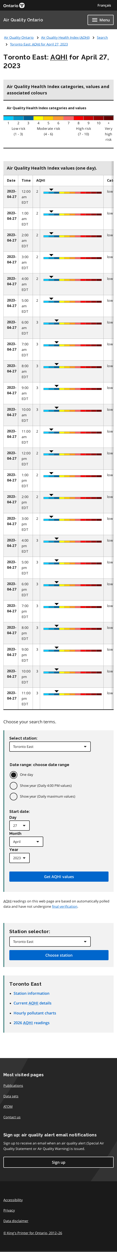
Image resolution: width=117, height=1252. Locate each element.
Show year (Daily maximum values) (47, 796)
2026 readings (32, 1022)
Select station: (23, 738)
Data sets (10, 1096)
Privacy (9, 1210)
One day (26, 774)
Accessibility (13, 1200)
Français (104, 5)
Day (13, 817)
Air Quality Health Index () (65, 37)
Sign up (58, 1162)
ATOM (8, 1106)
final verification (64, 906)
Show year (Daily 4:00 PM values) (46, 785)
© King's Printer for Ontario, (32, 1233)
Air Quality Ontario (23, 19)
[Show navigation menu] (101, 20)
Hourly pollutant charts (35, 1012)
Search (102, 37)
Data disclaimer (15, 1221)
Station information (31, 993)
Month (15, 833)
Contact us (12, 1117)
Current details (33, 1003)
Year (13, 849)
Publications (13, 1085)
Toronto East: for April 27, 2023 (39, 44)
